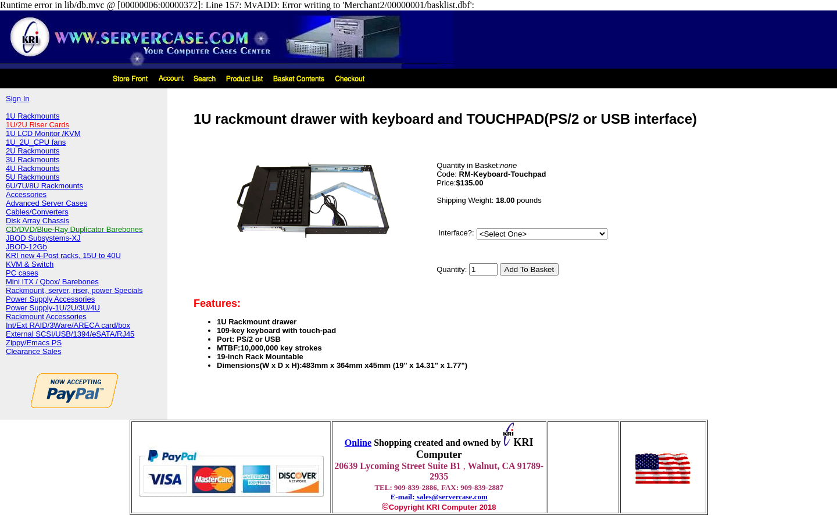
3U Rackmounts (32, 159)
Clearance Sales (33, 351)
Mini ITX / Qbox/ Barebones (52, 281)
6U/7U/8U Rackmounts (44, 185)
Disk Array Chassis (37, 220)
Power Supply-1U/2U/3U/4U (53, 307)
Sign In (17, 98)
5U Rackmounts (32, 177)
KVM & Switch (29, 264)
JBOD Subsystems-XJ (43, 238)
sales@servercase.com (451, 496)
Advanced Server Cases (46, 203)
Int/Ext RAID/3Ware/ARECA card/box (68, 325)
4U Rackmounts (32, 168)
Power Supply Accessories (50, 299)
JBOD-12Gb (26, 246)
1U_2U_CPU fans (36, 142)
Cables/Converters (37, 212)
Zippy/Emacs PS (34, 342)
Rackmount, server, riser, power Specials (74, 290)
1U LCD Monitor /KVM (43, 133)
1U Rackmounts (32, 116)
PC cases (22, 273)
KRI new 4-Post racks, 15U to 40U (63, 255)
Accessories (26, 194)
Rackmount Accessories (46, 316)
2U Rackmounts (32, 150)
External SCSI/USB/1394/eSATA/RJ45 (70, 334)
